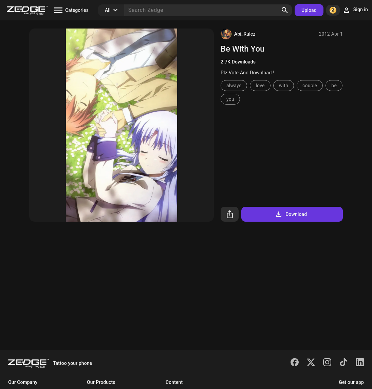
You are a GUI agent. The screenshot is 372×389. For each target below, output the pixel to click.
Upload (309, 10)
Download (291, 214)
